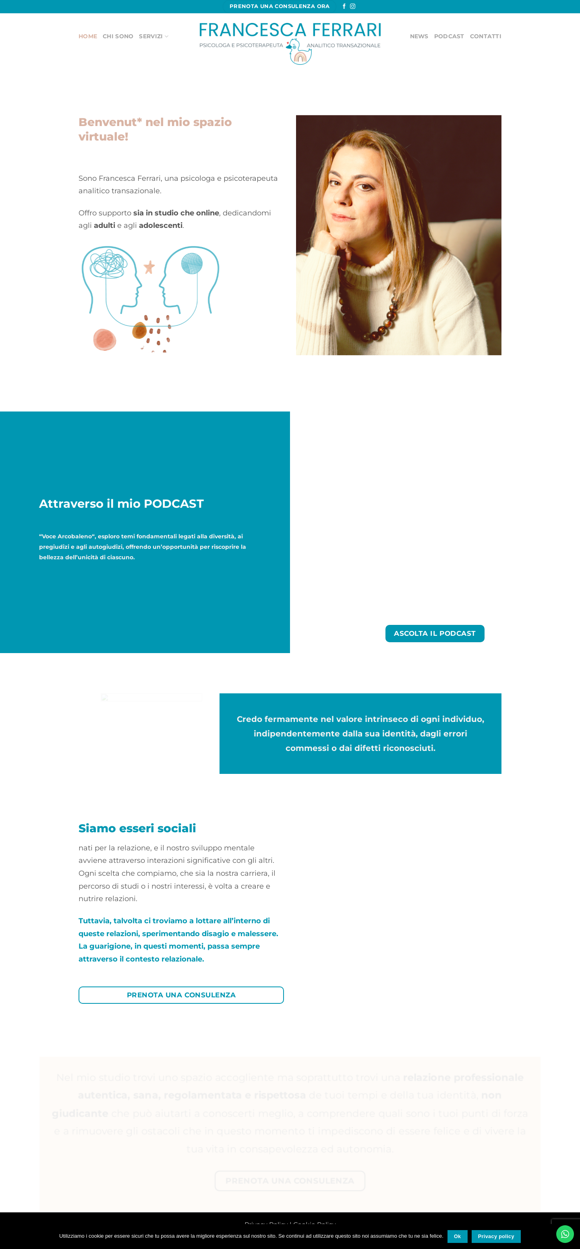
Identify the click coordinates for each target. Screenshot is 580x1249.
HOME (88, 36)
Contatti (485, 36)
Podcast (449, 36)
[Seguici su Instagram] (352, 7)
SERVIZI (153, 36)
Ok (457, 1236)
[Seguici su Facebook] (344, 7)
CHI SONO (118, 36)
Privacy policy (496, 1236)
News (419, 36)
